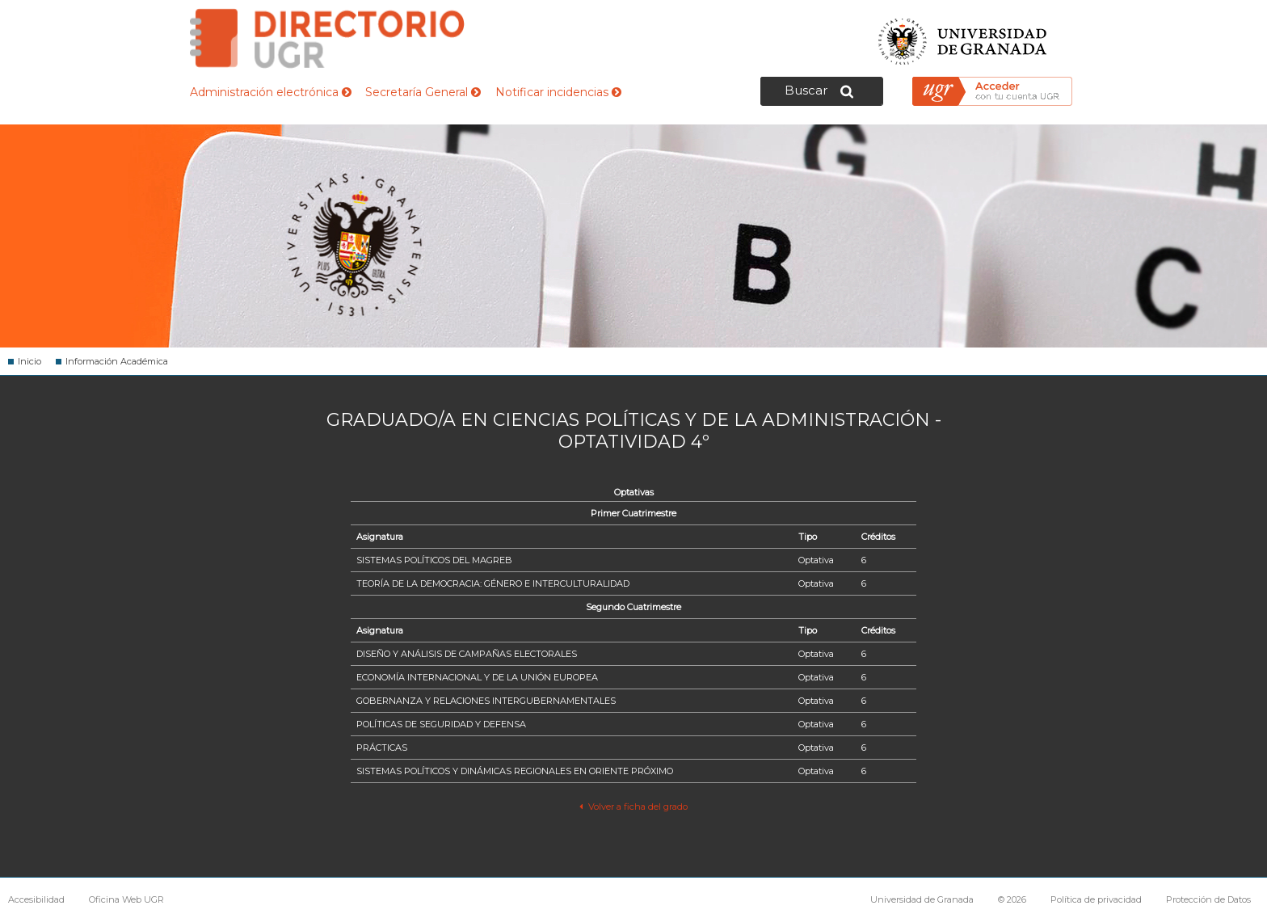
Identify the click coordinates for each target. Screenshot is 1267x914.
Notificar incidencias (558, 92)
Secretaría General (423, 92)
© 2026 (1012, 899)
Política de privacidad (1096, 899)
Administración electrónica (270, 92)
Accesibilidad (36, 899)
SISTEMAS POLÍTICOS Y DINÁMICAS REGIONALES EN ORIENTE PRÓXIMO (514, 771)
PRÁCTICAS (381, 747)
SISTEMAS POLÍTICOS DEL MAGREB (434, 560)
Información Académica (116, 361)
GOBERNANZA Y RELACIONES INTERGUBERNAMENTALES (486, 700)
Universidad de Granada (963, 36)
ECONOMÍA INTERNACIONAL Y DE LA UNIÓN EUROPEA (477, 677)
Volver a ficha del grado (633, 806)
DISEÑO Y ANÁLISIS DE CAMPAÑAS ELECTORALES (466, 653)
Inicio (29, 361)
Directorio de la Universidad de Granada (327, 38)
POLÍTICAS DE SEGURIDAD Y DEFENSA (441, 724)
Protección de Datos (1208, 899)
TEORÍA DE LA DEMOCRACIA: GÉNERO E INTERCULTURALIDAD (492, 583)
